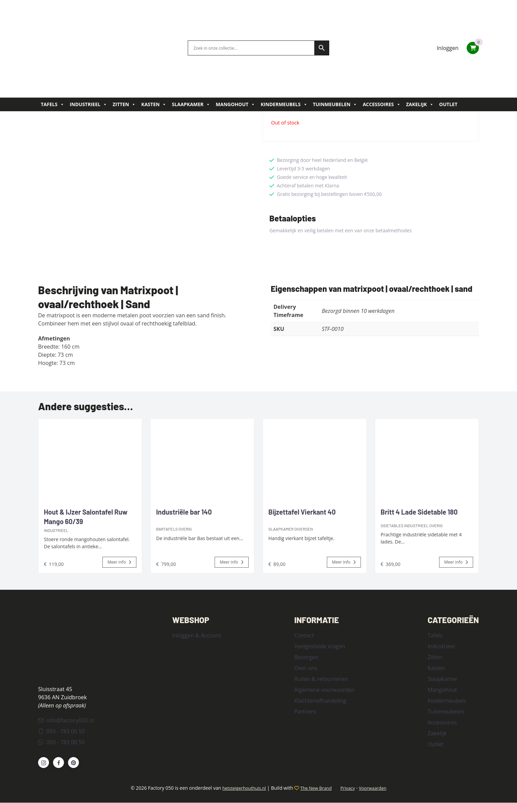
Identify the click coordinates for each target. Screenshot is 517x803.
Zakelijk (420, 104)
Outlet (448, 104)
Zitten (124, 104)
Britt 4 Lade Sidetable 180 (419, 512)
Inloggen (447, 48)
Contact (304, 635)
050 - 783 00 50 (61, 732)
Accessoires (381, 104)
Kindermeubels (284, 104)
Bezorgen (306, 656)
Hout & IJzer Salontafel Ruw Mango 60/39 (86, 516)
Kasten (153, 104)
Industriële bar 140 (184, 512)
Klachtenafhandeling (320, 700)
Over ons (305, 667)
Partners (305, 711)
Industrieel (88, 104)
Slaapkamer (191, 104)
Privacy (350, 788)
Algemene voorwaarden (324, 689)
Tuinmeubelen (335, 104)
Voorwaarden (377, 788)
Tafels (52, 104)
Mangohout (235, 104)
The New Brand (316, 788)
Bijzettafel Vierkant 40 (302, 512)
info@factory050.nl (66, 721)
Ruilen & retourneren (321, 678)
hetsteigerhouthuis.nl (240, 788)
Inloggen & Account (196, 635)
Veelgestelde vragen (319, 646)
